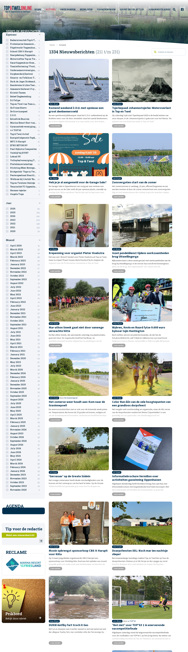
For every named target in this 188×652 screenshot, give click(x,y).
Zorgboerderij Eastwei (25, 73)
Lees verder (57, 118)
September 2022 (25, 279)
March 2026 (25, 369)
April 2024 (25, 459)
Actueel (62, 45)
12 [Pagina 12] (117, 527)
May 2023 (25, 362)
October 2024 (25, 437)
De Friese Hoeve (25, 107)
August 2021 (25, 328)
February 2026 (25, 377)
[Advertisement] (117, 556)
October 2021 (25, 320)
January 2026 (25, 380)
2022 (25, 223)
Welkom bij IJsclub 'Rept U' (25, 179)
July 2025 (25, 403)
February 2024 (25, 467)
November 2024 (25, 429)
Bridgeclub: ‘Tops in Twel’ (25, 171)
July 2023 (25, 365)
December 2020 (25, 358)
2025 (25, 212)
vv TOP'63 (69, 425)
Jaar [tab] (8, 203)
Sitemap (107, 636)
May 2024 (25, 455)
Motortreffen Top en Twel (25, 59)
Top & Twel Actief (25, 134)
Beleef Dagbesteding (25, 96)
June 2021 (25, 335)
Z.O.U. (25, 115)
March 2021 (25, 347)
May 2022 (25, 294)
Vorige (75, 527)
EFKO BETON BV (25, 145)
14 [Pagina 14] (130, 527)
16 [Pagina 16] (143, 527)
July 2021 (25, 332)
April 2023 (25, 253)
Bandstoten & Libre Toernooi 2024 (25, 85)
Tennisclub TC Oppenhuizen (25, 186)
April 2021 (25, 343)
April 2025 (25, 414)
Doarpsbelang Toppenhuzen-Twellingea (25, 55)
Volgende (158, 527)
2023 (25, 220)
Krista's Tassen (25, 92)
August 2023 (25, 433)
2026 (25, 208)
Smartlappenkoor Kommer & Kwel (25, 62)
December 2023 (25, 474)
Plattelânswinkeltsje (25, 164)
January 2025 (25, 426)
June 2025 (25, 407)
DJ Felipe (25, 100)
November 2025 (25, 388)
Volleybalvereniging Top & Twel (25, 160)
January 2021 (25, 354)
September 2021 (25, 324)
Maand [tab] (10, 240)
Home (52, 45)
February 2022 (25, 302)
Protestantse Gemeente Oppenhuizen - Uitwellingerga (25, 44)
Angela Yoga (25, 194)
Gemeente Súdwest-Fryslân (25, 89)
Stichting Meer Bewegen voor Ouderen (25, 167)
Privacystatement (113, 645)
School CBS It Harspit (25, 51)
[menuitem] (176, 9)
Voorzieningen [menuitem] (109, 9)
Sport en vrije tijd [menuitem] (132, 9)
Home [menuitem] (43, 9)
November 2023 (25, 478)
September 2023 (25, 486)
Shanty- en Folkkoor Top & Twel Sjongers (25, 77)
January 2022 (25, 309)
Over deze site (63, 636)
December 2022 (25, 268)
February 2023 (25, 260)
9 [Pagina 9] (99, 527)
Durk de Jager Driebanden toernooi (25, 81)
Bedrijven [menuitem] (89, 9)
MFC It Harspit (25, 141)
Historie (60, 645)
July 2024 (25, 448)
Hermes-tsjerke (25, 190)
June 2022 (25, 290)
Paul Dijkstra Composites (25, 149)
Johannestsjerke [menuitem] (159, 9)
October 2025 (25, 392)
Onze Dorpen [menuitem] (70, 9)
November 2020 (25, 489)
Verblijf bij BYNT (25, 152)
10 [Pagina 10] (105, 527)
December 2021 (25, 313)
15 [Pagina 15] (136, 527)
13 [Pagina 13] (123, 527)
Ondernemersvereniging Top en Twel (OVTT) (170, 425)
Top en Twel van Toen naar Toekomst (25, 104)
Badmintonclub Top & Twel (25, 40)
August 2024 (25, 444)
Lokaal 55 (25, 156)
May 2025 (25, 410)
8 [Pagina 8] (93, 527)
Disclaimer (109, 641)
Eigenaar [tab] (11, 34)
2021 (25, 227)
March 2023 (25, 256)
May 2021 (25, 339)
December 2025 (25, 384)
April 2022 (25, 298)
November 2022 (25, 271)
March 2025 (25, 418)
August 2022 (25, 283)
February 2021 (25, 350)
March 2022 (25, 249)
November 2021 (25, 317)
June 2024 (25, 452)
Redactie (60, 641)
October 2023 (25, 482)
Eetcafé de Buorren (25, 119)
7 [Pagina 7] (88, 527)
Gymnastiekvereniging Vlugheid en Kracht (25, 126)
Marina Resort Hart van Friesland (25, 122)
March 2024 (25, 463)
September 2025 (25, 395)
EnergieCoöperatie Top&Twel (25, 137)
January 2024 (25, 471)
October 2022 (25, 275)
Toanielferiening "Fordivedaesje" (25, 66)
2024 (25, 216)
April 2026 (25, 245)
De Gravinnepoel (165, 227)
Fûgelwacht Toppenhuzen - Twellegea (25, 47)
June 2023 (25, 305)
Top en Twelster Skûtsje (25, 183)
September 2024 (25, 441)
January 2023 (25, 264)
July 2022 (25, 287)
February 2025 (25, 422)
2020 (25, 231)
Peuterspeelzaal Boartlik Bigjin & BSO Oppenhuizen (25, 175)
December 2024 (25, 373)
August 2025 (25, 399)
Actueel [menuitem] (56, 9)
